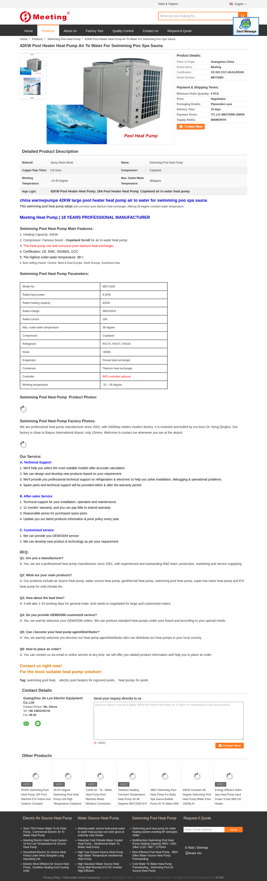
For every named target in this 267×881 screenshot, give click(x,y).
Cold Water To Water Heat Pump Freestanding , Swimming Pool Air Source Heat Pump (152, 867)
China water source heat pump (81, 877)
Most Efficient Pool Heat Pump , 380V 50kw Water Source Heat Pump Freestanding (155, 856)
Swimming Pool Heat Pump (64, 39)
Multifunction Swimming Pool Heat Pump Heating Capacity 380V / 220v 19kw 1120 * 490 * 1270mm (154, 844)
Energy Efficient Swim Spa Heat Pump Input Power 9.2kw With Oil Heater (228, 796)
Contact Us (150, 31)
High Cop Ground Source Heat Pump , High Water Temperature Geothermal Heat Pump (101, 856)
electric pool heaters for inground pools (86, 680)
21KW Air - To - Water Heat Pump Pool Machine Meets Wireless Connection (99, 796)
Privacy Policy (51, 877)
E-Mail (189, 847)
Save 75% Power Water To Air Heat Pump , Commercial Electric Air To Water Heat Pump (44, 832)
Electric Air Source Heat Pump (47, 818)
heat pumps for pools (133, 680)
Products (48, 31)
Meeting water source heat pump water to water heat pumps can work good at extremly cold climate (101, 832)
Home (28, 31)
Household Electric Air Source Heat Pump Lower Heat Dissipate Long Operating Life (44, 856)
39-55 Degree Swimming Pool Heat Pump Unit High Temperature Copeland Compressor (67, 799)
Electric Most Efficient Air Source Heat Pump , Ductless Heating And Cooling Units (46, 867)
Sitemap (202, 847)
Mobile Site (193, 853)
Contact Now (184, 126)
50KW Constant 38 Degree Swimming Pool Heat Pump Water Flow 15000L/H (197, 796)
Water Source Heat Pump (98, 818)
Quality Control (123, 31)
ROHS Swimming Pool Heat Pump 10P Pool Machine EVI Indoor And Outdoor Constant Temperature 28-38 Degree (35, 801)
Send (233, 829)
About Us (70, 31)
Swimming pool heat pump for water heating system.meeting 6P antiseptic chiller (155, 832)
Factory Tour (94, 31)
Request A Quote (180, 31)
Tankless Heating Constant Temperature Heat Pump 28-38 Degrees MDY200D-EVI (132, 796)
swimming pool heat (41, 680)
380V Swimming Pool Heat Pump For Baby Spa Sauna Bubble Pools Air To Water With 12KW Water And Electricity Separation (164, 801)
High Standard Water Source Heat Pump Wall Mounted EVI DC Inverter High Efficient (100, 867)
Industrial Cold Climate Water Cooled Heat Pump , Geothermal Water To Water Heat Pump (100, 844)
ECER (220, 877)
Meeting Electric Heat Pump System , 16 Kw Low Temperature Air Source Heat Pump (45, 844)
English (241, 4)
